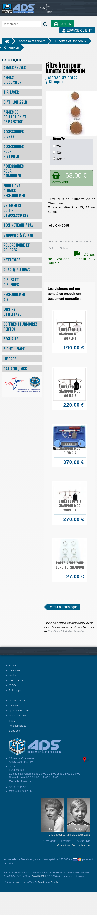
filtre (53, 248)
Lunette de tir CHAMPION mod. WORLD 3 (69, 391)
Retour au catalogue (63, 607)
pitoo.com (21, 882)
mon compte (16, 680)
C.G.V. (13, 685)
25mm (59, 146)
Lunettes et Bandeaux (70, 41)
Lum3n (41, 882)
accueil (13, 665)
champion (83, 241)
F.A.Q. (12, 720)
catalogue (14, 670)
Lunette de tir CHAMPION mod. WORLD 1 (69, 334)
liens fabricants (17, 725)
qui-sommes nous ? (20, 710)
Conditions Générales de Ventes (66, 631)
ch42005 (67, 241)
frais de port (16, 690)
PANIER (62, 24)
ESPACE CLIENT (77, 30)
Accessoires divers (32, 41)
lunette (66, 248)
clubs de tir (15, 730)
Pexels (54, 882)
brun (53, 241)
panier (12, 675)
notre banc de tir (18, 715)
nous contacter (17, 700)
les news (14, 705)
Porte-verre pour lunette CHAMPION (70, 565)
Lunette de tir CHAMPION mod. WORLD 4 (69, 505)
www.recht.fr (39, 876)
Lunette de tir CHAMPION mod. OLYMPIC (69, 448)
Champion (11, 47)
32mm (59, 152)
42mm (59, 158)
